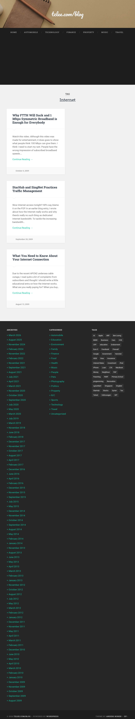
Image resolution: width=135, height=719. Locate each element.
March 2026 (15, 336)
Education (56, 340)
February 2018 (16, 436)
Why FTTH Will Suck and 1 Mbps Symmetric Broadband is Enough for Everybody (34, 119)
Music (104, 32)
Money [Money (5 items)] (96, 373)
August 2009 (15, 697)
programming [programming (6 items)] (99, 383)
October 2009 (16, 688)
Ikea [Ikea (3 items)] (102, 360)
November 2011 (17, 624)
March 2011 (15, 637)
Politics (55, 386)
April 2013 (14, 564)
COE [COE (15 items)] (122, 341)
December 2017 (17, 441)
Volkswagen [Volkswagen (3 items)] (107, 397)
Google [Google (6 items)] (96, 355)
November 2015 (17, 491)
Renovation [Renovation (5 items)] (113, 383)
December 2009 (17, 678)
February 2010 (16, 669)
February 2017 (16, 464)
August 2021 (15, 373)
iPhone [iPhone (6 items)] (96, 369)
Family (54, 350)
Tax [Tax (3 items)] (123, 392)
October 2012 (16, 587)
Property (88, 32)
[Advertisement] (67, 66)
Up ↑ (126, 713)
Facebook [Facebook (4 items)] (106, 350)
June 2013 (14, 555)
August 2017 (15, 455)
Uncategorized (58, 413)
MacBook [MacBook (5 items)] (121, 369)
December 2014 (17, 509)
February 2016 (16, 482)
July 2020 (14, 404)
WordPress (52, 713)
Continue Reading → (22, 160)
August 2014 (15, 528)
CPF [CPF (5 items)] (95, 346)
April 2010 (14, 660)
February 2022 (16, 359)
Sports (54, 400)
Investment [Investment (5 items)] (113, 364)
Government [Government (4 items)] (108, 355)
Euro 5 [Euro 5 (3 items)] (96, 350)
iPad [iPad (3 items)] (123, 364)
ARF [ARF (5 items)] (108, 336)
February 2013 (16, 573)
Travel (119, 32)
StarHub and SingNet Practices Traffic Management (34, 189)
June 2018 (14, 432)
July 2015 (14, 500)
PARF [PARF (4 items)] (107, 378)
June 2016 (14, 473)
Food (53, 359)
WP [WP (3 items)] (117, 397)
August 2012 (15, 592)
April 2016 (14, 478)
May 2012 (14, 601)
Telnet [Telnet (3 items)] (95, 397)
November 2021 (17, 363)
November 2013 (17, 546)
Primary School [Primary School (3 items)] (119, 378)
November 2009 (17, 683)
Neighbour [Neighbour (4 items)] (107, 373)
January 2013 (15, 578)
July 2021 (14, 377)
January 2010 (15, 674)
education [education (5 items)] (104, 346)
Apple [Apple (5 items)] (101, 336)
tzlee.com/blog (67, 14)
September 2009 (17, 692)
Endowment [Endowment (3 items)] (117, 346)
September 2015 (17, 496)
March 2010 (15, 665)
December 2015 (17, 487)
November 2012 (17, 583)
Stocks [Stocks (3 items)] (106, 392)
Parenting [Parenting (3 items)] (97, 378)
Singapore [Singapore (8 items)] (110, 387)
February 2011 (16, 642)
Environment (57, 345)
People (54, 373)
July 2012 (14, 596)
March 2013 (15, 569)
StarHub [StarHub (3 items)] (96, 392)
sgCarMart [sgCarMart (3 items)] (97, 387)
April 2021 (14, 382)
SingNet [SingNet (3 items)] (121, 387)
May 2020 (14, 409)
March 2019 (15, 423)
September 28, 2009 (24, 240)
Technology (52, 32)
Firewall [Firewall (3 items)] (117, 350)
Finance (71, 32)
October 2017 (16, 450)
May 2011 (14, 628)
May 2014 (14, 532)
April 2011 (14, 633)
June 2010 (14, 651)
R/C (53, 395)
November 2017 (17, 446)
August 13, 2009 (22, 305)
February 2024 (16, 350)
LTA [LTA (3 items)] (112, 369)
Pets (53, 377)
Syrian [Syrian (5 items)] (115, 392)
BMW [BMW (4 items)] (95, 341)
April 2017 (14, 459)
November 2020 (17, 391)
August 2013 (15, 551)
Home (13, 32)
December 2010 (17, 646)
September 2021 (17, 368)
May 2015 (14, 505)
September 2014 (17, 523)
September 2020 (17, 400)
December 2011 (17, 619)
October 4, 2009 (22, 171)
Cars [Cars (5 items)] (114, 341)
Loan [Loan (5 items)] (105, 369)
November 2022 (17, 354)
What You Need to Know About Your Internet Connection (34, 258)
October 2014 (16, 519)
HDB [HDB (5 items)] (95, 360)
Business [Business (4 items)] (105, 341)
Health (54, 363)
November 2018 (17, 427)
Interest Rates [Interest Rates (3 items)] (99, 364)
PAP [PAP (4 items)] (116, 373)
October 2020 (16, 395)
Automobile (31, 32)
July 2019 (14, 418)
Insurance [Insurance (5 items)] (112, 360)
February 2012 (16, 610)
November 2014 (17, 514)
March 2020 (15, 413)
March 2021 (15, 386)
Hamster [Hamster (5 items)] (120, 355)
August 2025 (15, 340)
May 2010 (14, 656)
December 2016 (17, 468)
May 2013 (14, 560)
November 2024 (17, 345)
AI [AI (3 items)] (94, 336)
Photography (57, 382)
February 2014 (16, 537)
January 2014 (15, 541)
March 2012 (15, 605)
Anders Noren (114, 713)
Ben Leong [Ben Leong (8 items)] (118, 336)
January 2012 (15, 614)
